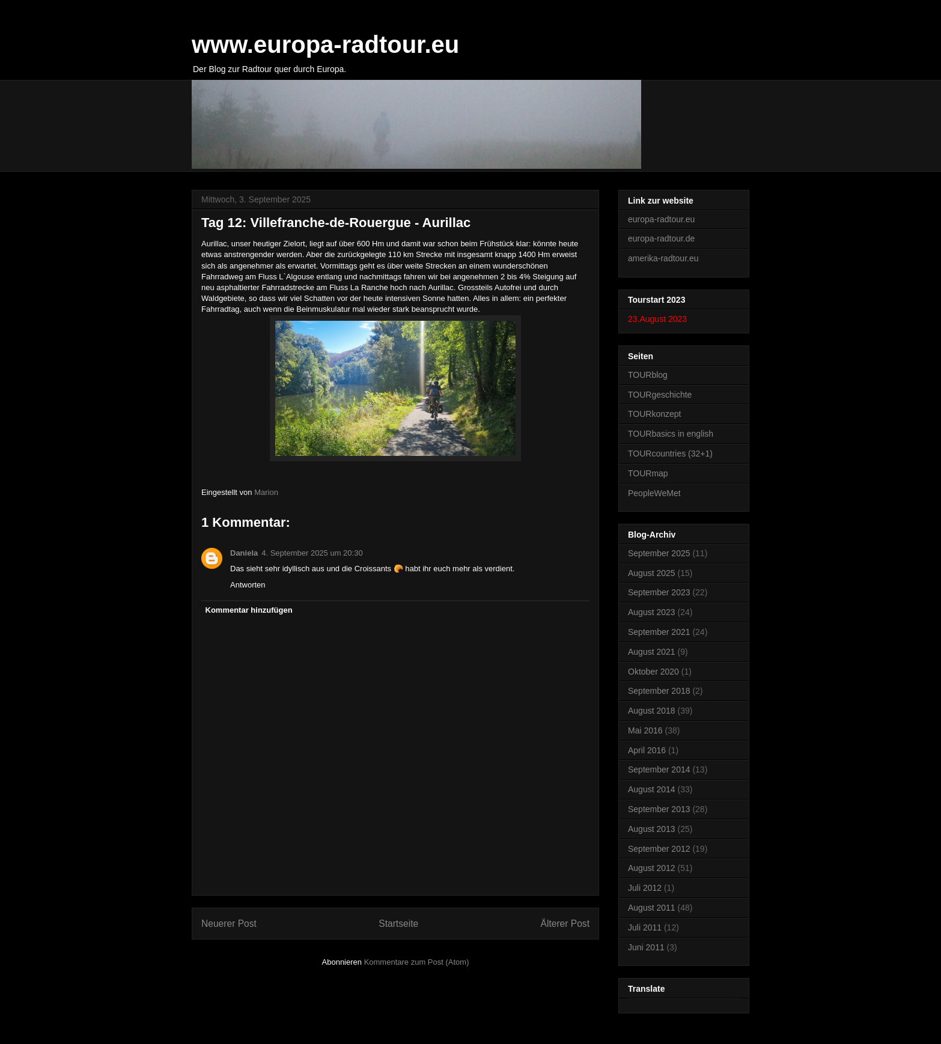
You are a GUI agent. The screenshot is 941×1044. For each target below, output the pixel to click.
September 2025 (659, 553)
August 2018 (651, 710)
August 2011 (651, 907)
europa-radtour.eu (661, 219)
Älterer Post (565, 923)
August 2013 (651, 829)
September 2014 (659, 769)
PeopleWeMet (654, 493)
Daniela (244, 552)
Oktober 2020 (653, 671)
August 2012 (651, 868)
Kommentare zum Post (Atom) (416, 962)
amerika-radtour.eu (663, 258)
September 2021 (659, 632)
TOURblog (648, 375)
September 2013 (659, 809)
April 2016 (647, 750)
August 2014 (651, 789)
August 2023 (651, 612)
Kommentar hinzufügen (249, 610)
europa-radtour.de (661, 238)
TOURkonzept (654, 414)
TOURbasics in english (670, 434)
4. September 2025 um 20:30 (311, 552)
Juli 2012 (645, 888)
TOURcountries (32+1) (670, 453)
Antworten (248, 584)
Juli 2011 (645, 927)
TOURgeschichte (660, 394)
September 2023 (659, 592)
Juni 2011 (646, 947)
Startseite (398, 923)
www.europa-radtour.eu (325, 44)
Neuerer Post (229, 923)
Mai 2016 (645, 730)
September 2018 (659, 691)
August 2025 (651, 573)
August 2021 (651, 652)
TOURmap (648, 473)
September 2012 (659, 849)
